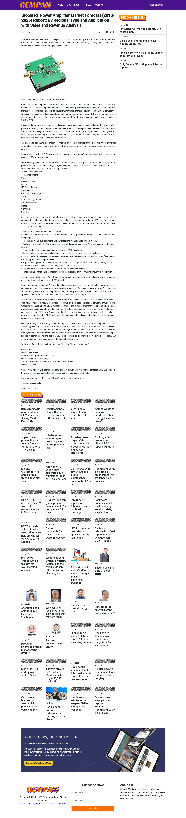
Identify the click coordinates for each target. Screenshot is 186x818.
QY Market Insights (30, 323)
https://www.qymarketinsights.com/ (68, 378)
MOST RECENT (74, 5)
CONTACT (100, 5)
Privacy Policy (35, 803)
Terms (22, 803)
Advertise (49, 803)
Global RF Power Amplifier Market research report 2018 (48, 104)
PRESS (88, 5)
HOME (60, 5)
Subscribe (93, 808)
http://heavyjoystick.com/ (77, 344)
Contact (61, 803)
